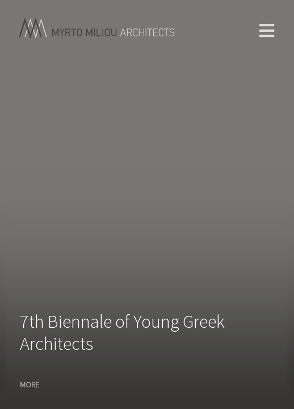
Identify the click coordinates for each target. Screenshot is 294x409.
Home (41, 28)
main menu (266, 30)
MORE (29, 384)
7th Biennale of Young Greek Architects (122, 332)
